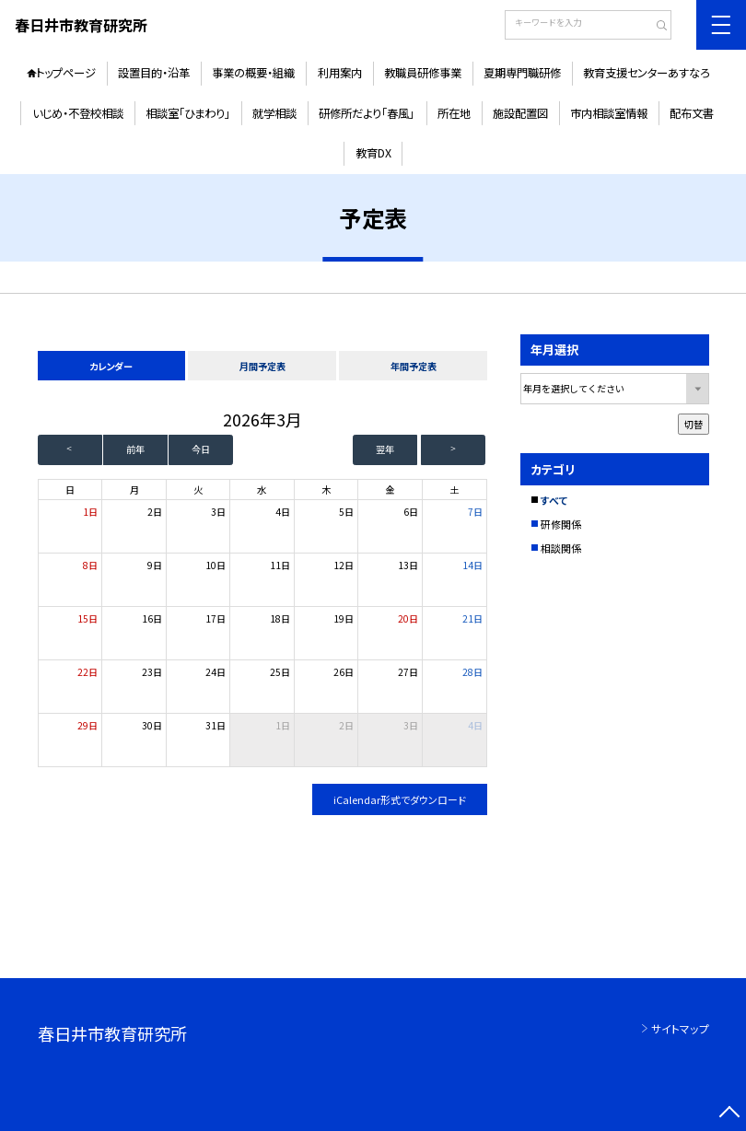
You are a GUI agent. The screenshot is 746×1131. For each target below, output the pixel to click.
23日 (152, 672)
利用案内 (340, 72)
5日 (346, 512)
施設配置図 (520, 113)
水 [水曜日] (261, 489)
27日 (408, 672)
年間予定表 (413, 366)
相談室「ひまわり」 (188, 113)
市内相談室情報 (608, 113)
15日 (87, 618)
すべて (554, 500)
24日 (215, 672)
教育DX (373, 153)
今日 (201, 449)
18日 (280, 618)
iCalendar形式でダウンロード (399, 799)
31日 (215, 725)
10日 (215, 565)
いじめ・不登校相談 (77, 113)
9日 (154, 565)
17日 (215, 618)
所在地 (454, 113)
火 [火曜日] (198, 489)
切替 (693, 424)
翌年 (385, 449)
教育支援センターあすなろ (646, 72)
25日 (280, 672)
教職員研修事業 (422, 72)
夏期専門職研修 (522, 72)
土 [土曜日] (454, 489)
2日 (154, 512)
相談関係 (561, 548)
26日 (343, 672)
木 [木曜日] (326, 489)
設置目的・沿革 (154, 72)
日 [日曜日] (70, 489)
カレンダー (111, 366)
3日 (218, 512)
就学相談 (274, 113)
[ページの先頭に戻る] (729, 1114)
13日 (408, 565)
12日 (343, 565)
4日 (282, 512)
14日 (472, 565)
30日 (152, 725)
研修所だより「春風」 (366, 113)
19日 (343, 618)
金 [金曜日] (389, 489)
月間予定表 (262, 366)
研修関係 (561, 524)
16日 (152, 618)
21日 (472, 618)
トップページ (66, 72)
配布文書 (692, 113)
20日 (408, 618)
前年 (135, 449)
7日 (475, 512)
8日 (90, 565)
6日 (410, 512)
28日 (472, 672)
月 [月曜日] (134, 489)
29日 (87, 725)
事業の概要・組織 (253, 72)
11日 (280, 565)
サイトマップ (680, 1028)
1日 (90, 512)
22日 (87, 672)
